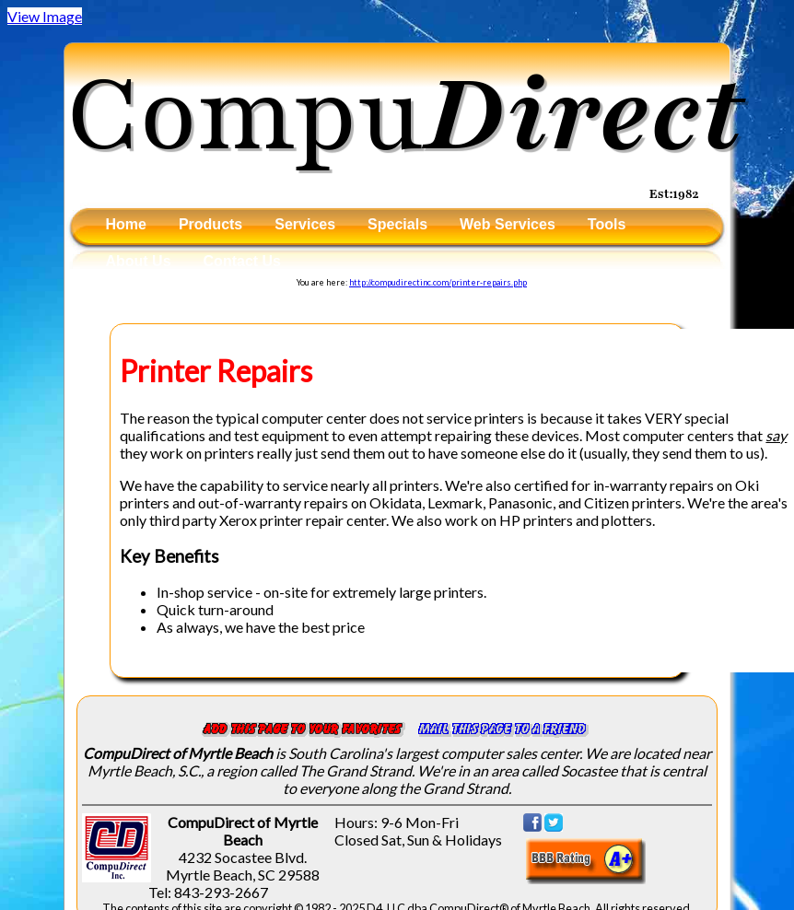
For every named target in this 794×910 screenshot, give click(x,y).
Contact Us (242, 261)
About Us (137, 261)
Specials (397, 224)
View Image (44, 16)
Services (304, 224)
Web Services (507, 224)
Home (125, 224)
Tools (606, 224)
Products (210, 224)
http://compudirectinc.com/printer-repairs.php (438, 282)
